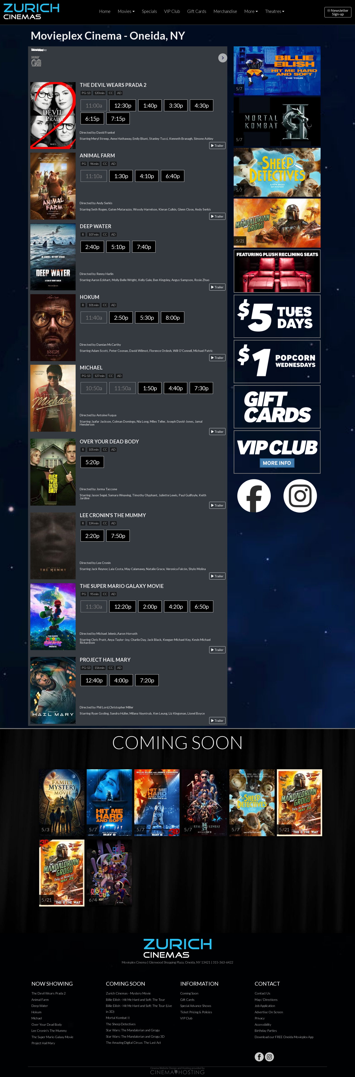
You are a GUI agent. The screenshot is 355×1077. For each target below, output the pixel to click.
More (249, 11)
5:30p (147, 317)
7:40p (144, 246)
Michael (36, 1018)
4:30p (202, 105)
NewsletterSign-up (337, 12)
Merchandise (225, 11)
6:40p (173, 176)
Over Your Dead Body (46, 1024)
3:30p (176, 105)
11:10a (93, 176)
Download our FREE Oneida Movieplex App (284, 1037)
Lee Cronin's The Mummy (49, 1030)
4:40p (175, 388)
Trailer (217, 145)
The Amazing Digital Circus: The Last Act (133, 1042)
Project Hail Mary (43, 1043)
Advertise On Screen (269, 1012)
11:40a (93, 317)
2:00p (150, 606)
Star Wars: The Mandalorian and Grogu (133, 1030)
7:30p (201, 388)
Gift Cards (196, 11)
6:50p (202, 606)
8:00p (173, 317)
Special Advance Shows (195, 1006)
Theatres (273, 11)
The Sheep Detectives (121, 1024)
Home (104, 11)
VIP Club (172, 11)
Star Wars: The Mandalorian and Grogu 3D (135, 1036)
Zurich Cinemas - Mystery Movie (128, 993)
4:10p (147, 176)
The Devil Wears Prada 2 (48, 993)
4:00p (121, 680)
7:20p (147, 680)
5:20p (92, 462)
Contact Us (262, 993)
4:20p (176, 606)
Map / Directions (266, 999)
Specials (149, 11)
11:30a (93, 606)
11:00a (93, 105)
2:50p (121, 317)
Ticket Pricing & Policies (196, 1012)
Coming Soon (189, 993)
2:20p (92, 535)
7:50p (118, 535)
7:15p (118, 118)
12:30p (122, 105)
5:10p (118, 246)
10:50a (93, 388)
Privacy (260, 1018)
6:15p (92, 118)
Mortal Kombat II (118, 1018)
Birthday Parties (266, 1030)
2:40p (92, 246)
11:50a (122, 388)
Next (222, 57)
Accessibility (263, 1024)
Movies (124, 11)
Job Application (265, 1006)
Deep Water (39, 1006)
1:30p (121, 176)
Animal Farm (40, 999)
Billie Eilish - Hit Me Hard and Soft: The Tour (135, 999)
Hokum (36, 1012)
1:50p (150, 388)
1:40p (150, 105)
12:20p (122, 606)
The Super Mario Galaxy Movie (52, 1037)
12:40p (93, 680)
